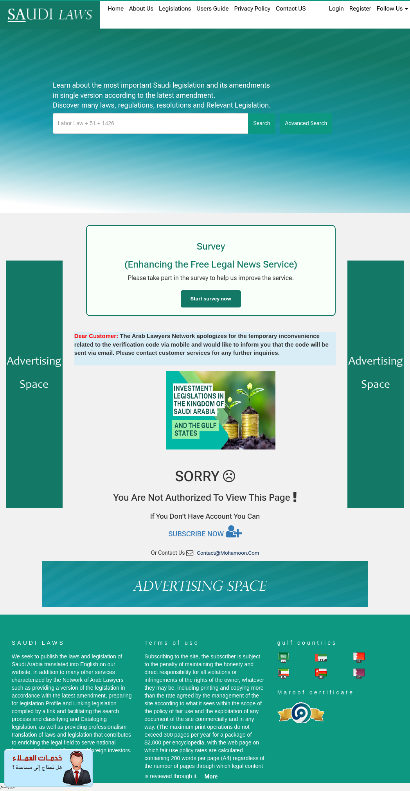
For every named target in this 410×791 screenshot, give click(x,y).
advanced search (306, 123)
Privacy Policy (252, 8)
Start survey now (211, 299)
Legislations (175, 8)
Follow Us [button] (392, 8)
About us (141, 8)
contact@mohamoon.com (228, 553)
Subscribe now (204, 531)
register (360, 8)
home (116, 8)
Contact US (291, 8)
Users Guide (212, 8)
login (336, 8)
